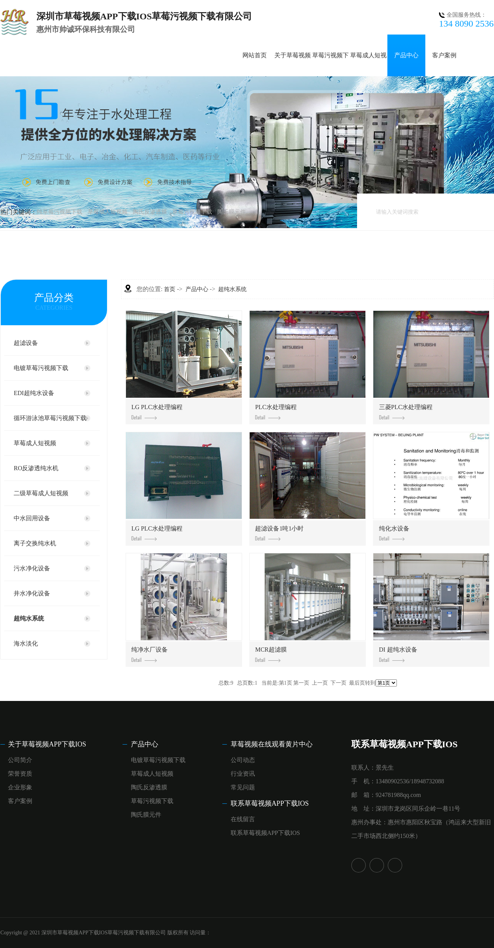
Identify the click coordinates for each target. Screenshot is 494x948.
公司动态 (243, 760)
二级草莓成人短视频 (41, 493)
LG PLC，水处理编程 (156, 533)
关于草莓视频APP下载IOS (47, 744)
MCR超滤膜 (271, 654)
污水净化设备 (32, 568)
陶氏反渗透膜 (150, 212)
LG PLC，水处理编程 (156, 412)
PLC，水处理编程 (275, 412)
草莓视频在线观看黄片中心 (272, 744)
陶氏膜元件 (231, 212)
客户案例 (444, 55)
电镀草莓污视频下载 (41, 368)
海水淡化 (26, 643)
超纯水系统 (29, 618)
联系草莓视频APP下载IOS (270, 803)
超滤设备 (26, 343)
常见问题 (243, 787)
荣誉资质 (20, 773)
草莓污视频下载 (192, 212)
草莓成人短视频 (107, 212)
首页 (169, 289)
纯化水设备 (394, 533)
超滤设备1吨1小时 (279, 533)
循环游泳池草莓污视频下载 (50, 418)
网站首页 (254, 55)
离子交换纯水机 (35, 543)
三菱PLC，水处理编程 (406, 412)
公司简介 (20, 760)
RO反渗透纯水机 (36, 468)
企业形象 (20, 787)
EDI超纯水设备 (34, 393)
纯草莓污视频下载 (59, 212)
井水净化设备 (32, 593)
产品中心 (406, 55)
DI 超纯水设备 (398, 654)
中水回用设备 (32, 518)
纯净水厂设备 (149, 654)
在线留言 (243, 819)
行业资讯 (243, 773)
